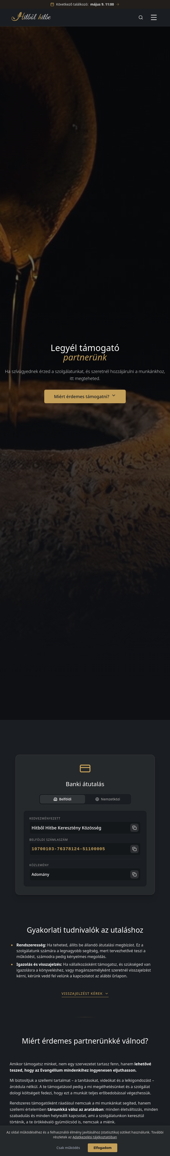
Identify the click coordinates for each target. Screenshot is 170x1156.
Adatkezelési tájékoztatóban (95, 1137)
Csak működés (68, 1147)
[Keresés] (140, 17)
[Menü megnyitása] (154, 17)
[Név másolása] (134, 828)
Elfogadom (103, 1147)
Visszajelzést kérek (85, 993)
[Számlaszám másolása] (134, 849)
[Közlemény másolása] (134, 874)
